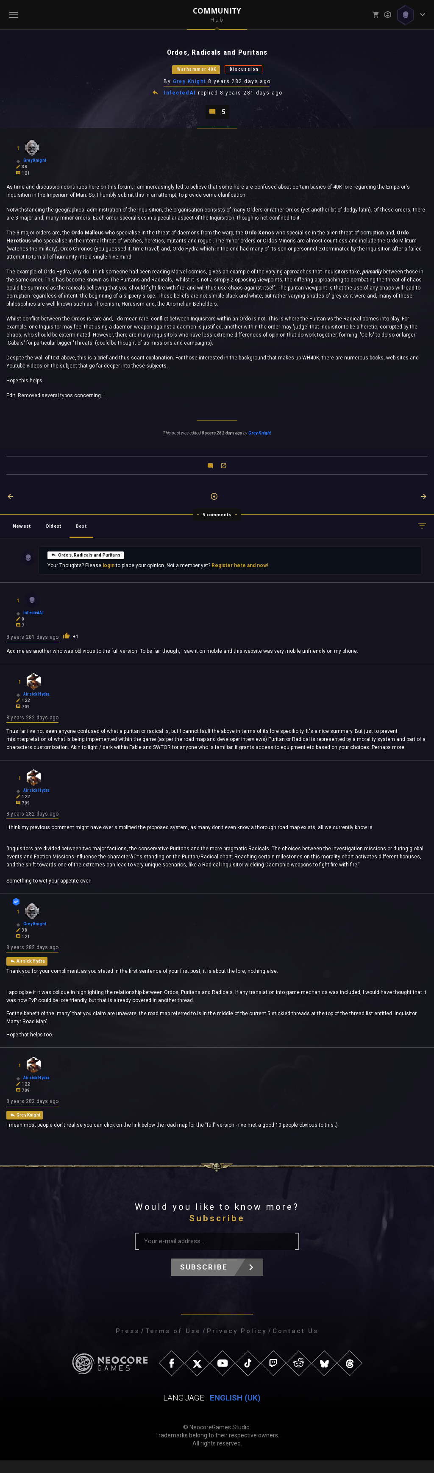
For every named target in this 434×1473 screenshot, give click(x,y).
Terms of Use (173, 1344)
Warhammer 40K (188, 73)
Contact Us (295, 1344)
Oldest (53, 534)
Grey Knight (190, 86)
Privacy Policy (237, 1344)
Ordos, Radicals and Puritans (85, 562)
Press (127, 1344)
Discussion (257, 73)
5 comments (217, 522)
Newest (22, 534)
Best (81, 534)
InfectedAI (180, 98)
